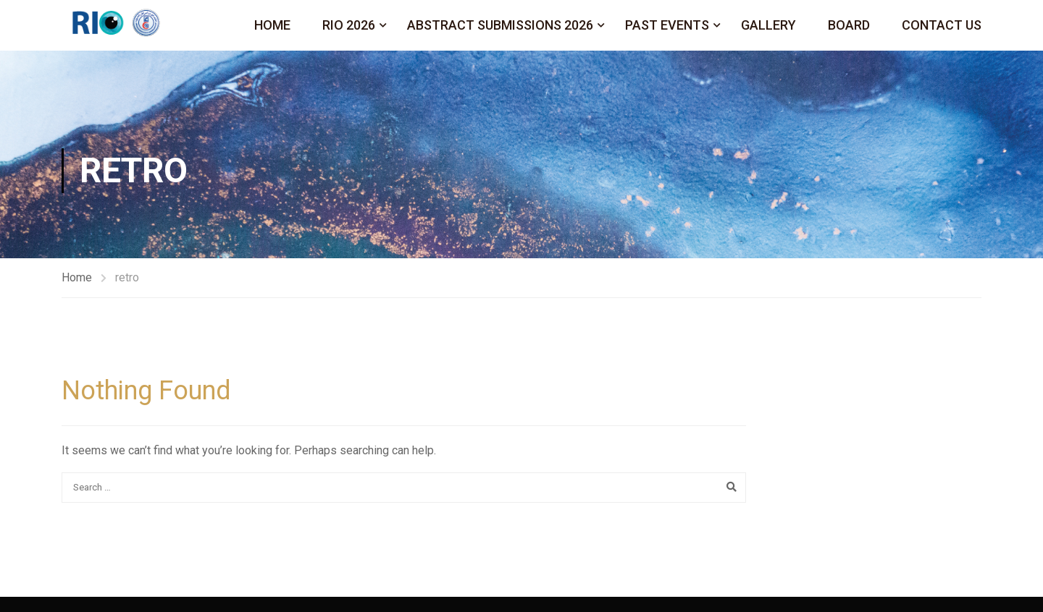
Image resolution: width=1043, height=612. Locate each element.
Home (272, 25)
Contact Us (941, 25)
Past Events (667, 25)
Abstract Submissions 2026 (500, 25)
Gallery (768, 25)
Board (849, 25)
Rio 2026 (348, 25)
